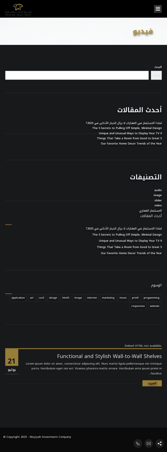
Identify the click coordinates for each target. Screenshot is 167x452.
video (158, 205)
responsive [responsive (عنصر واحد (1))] (138, 306)
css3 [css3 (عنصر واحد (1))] (41, 298)
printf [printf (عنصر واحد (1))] (135, 298)
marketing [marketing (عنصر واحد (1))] (108, 298)
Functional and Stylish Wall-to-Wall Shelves (109, 372)
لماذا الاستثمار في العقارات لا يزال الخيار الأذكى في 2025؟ (124, 123)
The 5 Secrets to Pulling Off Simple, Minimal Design (127, 128)
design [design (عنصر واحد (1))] (53, 298)
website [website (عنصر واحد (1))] (154, 306)
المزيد (152, 398)
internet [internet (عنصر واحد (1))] (92, 298)
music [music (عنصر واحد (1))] (123, 298)
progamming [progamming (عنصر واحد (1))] (151, 298)
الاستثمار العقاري (150, 210)
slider (158, 200)
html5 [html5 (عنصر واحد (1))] (65, 298)
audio (158, 190)
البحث (158, 67)
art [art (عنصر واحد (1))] (31, 298)
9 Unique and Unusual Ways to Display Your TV (130, 133)
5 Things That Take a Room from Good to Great (129, 138)
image (158, 195)
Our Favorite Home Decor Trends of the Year (131, 143)
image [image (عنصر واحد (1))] (78, 298)
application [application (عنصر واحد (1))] (18, 298)
